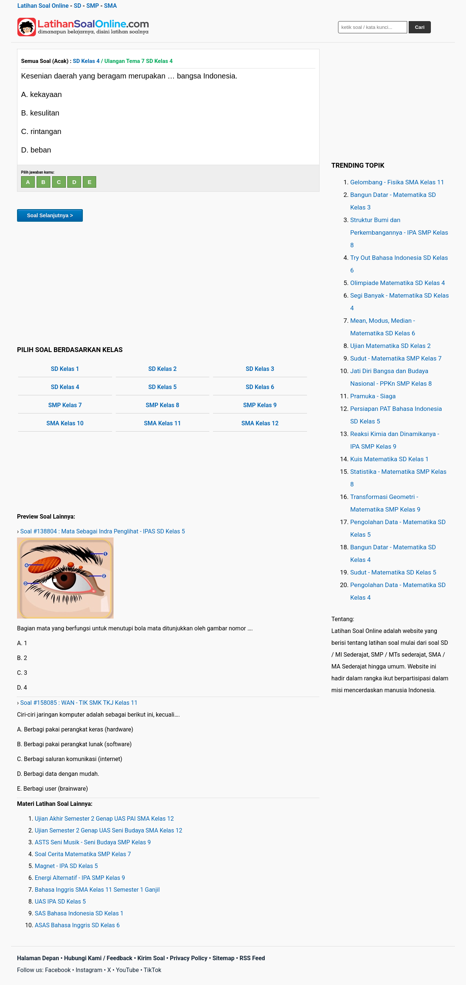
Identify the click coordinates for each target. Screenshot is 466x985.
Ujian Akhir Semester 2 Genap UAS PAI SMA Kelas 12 (104, 818)
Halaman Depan (38, 958)
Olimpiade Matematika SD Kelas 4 (397, 283)
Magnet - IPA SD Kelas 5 (66, 866)
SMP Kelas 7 (65, 405)
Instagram (88, 970)
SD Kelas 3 (260, 368)
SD (77, 5)
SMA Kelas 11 (162, 423)
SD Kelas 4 (86, 61)
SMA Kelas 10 (65, 423)
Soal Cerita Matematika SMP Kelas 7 (83, 854)
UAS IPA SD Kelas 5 (60, 901)
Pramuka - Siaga (373, 396)
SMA (110, 5)
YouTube (127, 970)
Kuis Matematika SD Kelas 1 (389, 459)
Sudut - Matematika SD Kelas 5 (393, 572)
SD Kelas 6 (260, 387)
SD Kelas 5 (162, 387)
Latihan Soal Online (43, 5)
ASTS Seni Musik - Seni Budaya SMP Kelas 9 (93, 842)
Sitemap (223, 958)
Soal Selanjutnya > (50, 215)
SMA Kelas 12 (260, 423)
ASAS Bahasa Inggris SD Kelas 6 (77, 925)
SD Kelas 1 (65, 368)
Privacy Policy (188, 958)
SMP (92, 5)
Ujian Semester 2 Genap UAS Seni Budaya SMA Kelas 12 (108, 830)
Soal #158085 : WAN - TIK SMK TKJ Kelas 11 (79, 702)
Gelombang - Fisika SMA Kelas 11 (397, 182)
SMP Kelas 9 (260, 405)
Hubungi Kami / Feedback (98, 958)
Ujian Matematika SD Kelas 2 (390, 345)
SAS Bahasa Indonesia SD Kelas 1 (79, 913)
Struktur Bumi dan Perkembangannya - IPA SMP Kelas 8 (399, 232)
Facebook (58, 970)
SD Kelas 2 (162, 368)
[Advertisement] (168, 282)
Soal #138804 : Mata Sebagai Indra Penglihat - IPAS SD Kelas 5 (102, 531)
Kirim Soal (151, 958)
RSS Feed (252, 958)
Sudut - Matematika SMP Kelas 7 (396, 358)
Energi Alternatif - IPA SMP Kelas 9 (80, 877)
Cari (420, 27)
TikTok (153, 970)
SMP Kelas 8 (162, 405)
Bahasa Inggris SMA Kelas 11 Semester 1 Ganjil (97, 889)
